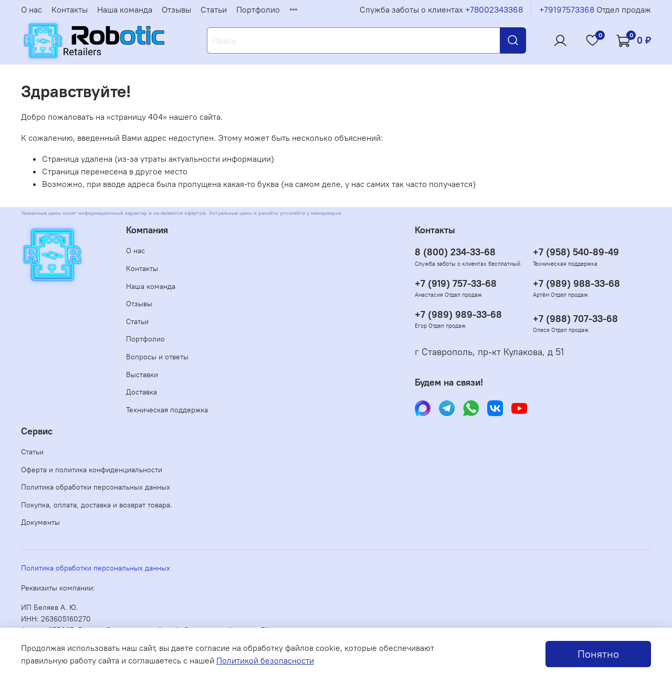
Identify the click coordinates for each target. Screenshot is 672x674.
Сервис (36, 431)
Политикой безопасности (265, 660)
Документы (40, 522)
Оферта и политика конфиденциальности (91, 469)
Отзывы (176, 9)
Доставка (141, 392)
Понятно (598, 653)
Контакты (69, 9)
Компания (147, 230)
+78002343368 (494, 9)
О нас (31, 9)
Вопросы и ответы (157, 356)
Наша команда (124, 9)
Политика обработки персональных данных (95, 487)
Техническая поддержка (167, 409)
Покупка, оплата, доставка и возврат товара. (96, 505)
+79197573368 (566, 9)
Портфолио (258, 9)
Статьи (214, 9)
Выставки (142, 374)
